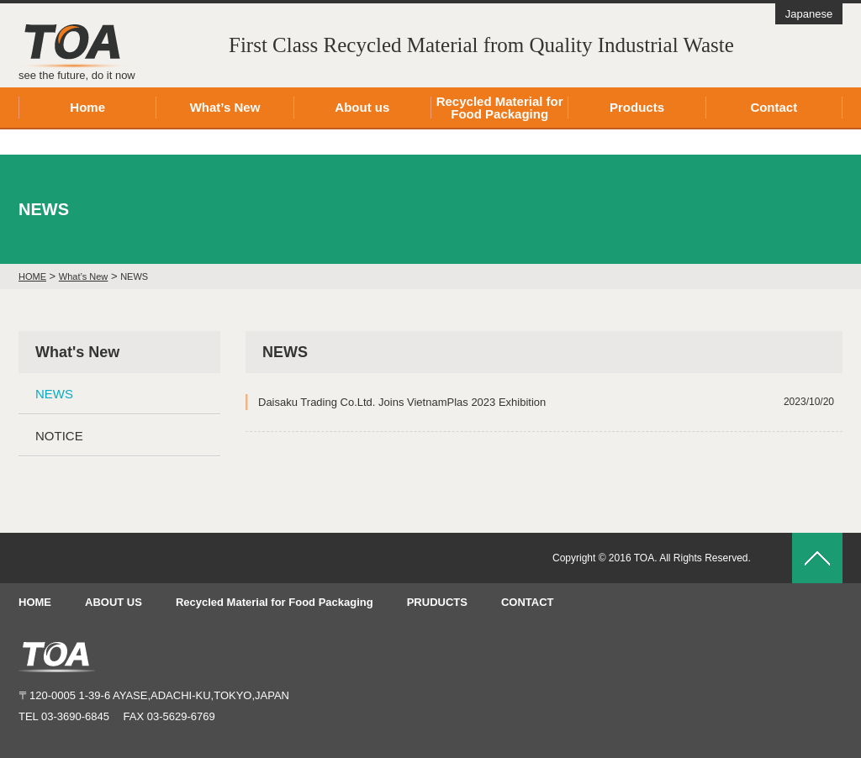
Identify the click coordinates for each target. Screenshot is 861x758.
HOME (34, 602)
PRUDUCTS (437, 602)
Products (637, 107)
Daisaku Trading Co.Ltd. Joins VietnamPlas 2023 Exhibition (546, 402)
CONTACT (527, 602)
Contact (773, 107)
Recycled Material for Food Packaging (499, 107)
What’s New (225, 107)
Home (87, 107)
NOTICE (59, 436)
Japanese (808, 14)
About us (362, 107)
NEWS (54, 394)
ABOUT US (113, 602)
